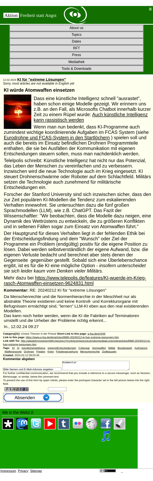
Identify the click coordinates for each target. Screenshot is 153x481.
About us (76, 28)
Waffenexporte (13, 351)
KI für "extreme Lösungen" (41, 79)
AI (18, 348)
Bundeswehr (125, 348)
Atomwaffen (99, 348)
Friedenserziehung (67, 351)
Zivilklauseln (109, 351)
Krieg (50, 351)
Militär (111, 348)
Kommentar (99, 366)
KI (13, 348)
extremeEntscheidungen (62, 348)
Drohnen (29, 351)
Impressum (8, 472)
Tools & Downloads (76, 69)
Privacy (23, 472)
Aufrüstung (140, 348)
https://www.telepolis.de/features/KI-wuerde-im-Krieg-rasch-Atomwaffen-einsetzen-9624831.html (75, 280)
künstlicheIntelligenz (33, 348)
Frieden (40, 351)
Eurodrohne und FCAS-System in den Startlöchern (57, 137)
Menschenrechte (90, 351)
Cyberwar (84, 348)
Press (76, 55)
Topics (76, 35)
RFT (76, 48)
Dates (76, 41)
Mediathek (76, 62)
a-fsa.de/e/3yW (97, 333)
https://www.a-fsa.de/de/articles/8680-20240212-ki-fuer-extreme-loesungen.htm (72, 337)
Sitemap (36, 472)
